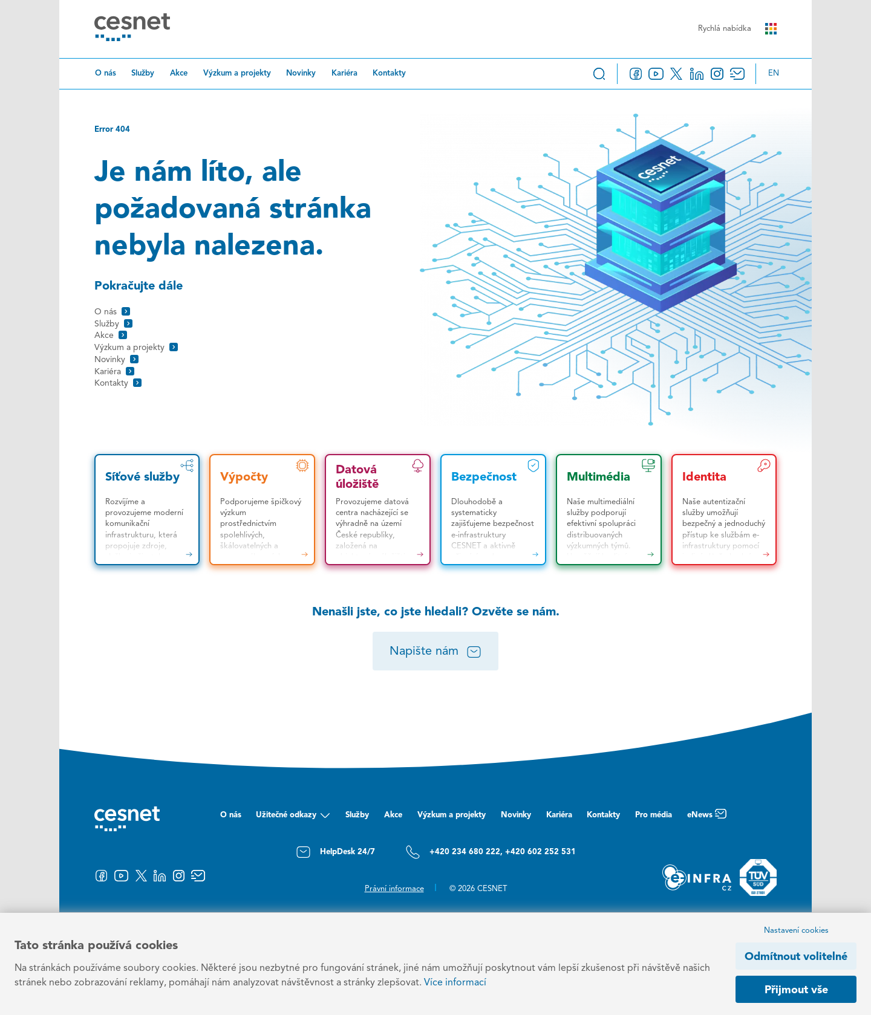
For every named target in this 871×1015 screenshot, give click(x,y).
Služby (142, 73)
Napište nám (436, 652)
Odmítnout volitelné (796, 957)
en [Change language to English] (773, 73)
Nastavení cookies (796, 931)
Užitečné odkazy (293, 818)
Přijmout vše (796, 990)
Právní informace (394, 889)
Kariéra (344, 73)
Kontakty (389, 73)
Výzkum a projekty (237, 73)
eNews (706, 818)
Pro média (653, 815)
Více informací (455, 983)
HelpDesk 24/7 (335, 852)
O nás (105, 73)
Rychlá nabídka (737, 28)
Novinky (301, 73)
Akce (179, 73)
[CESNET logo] (132, 29)
